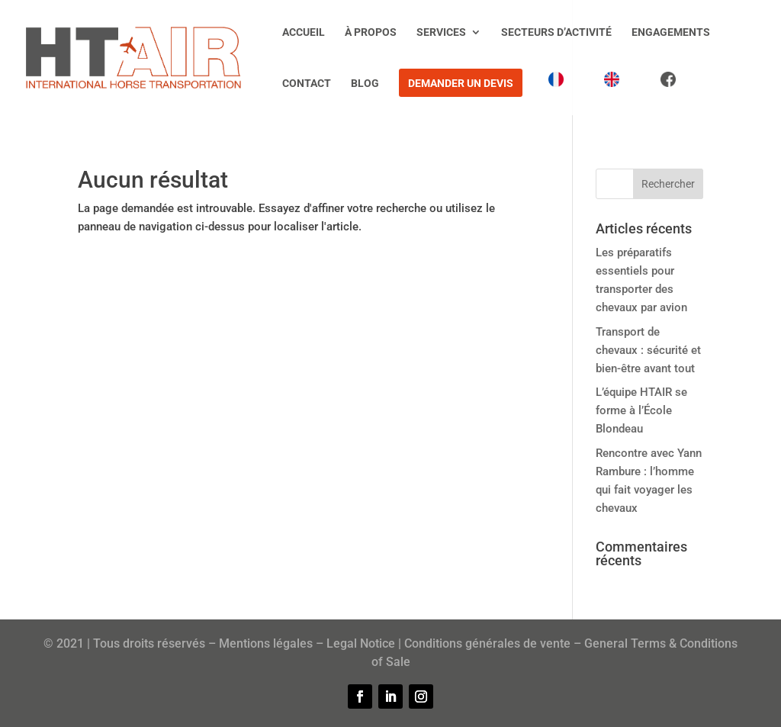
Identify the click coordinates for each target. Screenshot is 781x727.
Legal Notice (360, 643)
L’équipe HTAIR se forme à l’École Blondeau (641, 410)
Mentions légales (266, 643)
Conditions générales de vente (487, 643)
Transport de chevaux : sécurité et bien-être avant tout (648, 350)
